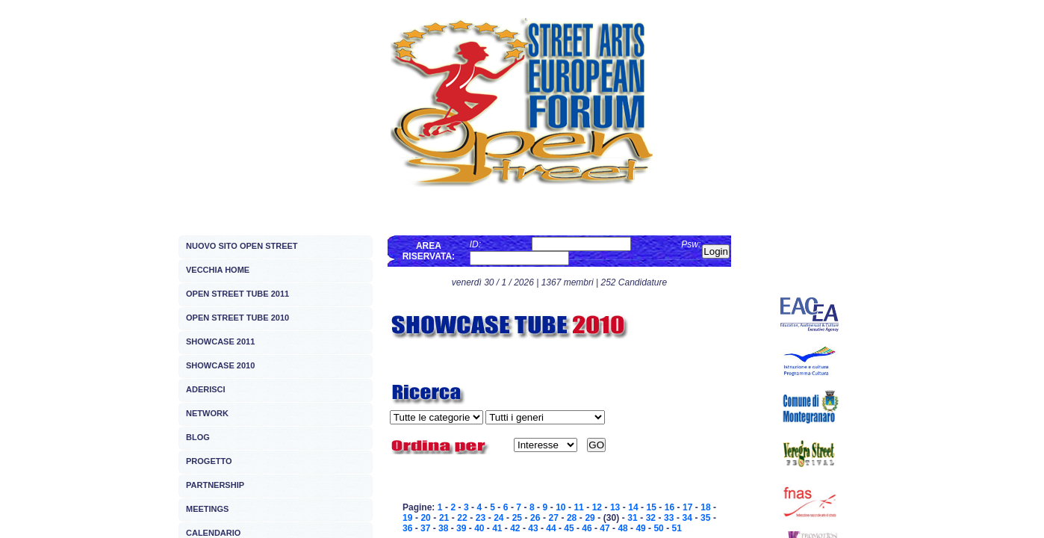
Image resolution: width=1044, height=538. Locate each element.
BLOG (198, 437)
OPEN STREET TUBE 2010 (237, 317)
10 (560, 507)
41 (497, 528)
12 (597, 507)
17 (687, 507)
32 (651, 518)
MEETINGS (207, 508)
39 (461, 528)
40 (479, 528)
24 (498, 518)
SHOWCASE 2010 (220, 365)
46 (586, 528)
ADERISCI (206, 389)
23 (480, 518)
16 (669, 507)
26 (535, 518)
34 (687, 518)
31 (632, 518)
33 (669, 518)
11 (578, 507)
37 (425, 528)
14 (633, 507)
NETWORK (207, 413)
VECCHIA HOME (217, 269)
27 (554, 518)
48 (622, 528)
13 (615, 507)
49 (640, 528)
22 (462, 518)
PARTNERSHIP (215, 484)
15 (651, 507)
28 (572, 518)
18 (705, 507)
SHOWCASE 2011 (220, 341)
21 (444, 518)
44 (551, 528)
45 (569, 528)
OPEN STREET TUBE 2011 (237, 293)
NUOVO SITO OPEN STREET (242, 245)
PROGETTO (209, 461)
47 (604, 528)
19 (407, 518)
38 (443, 528)
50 (658, 528)
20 (425, 518)
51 (676, 528)
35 (705, 518)
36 (407, 528)
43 (533, 528)
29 (589, 518)
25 (517, 518)
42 (515, 528)
